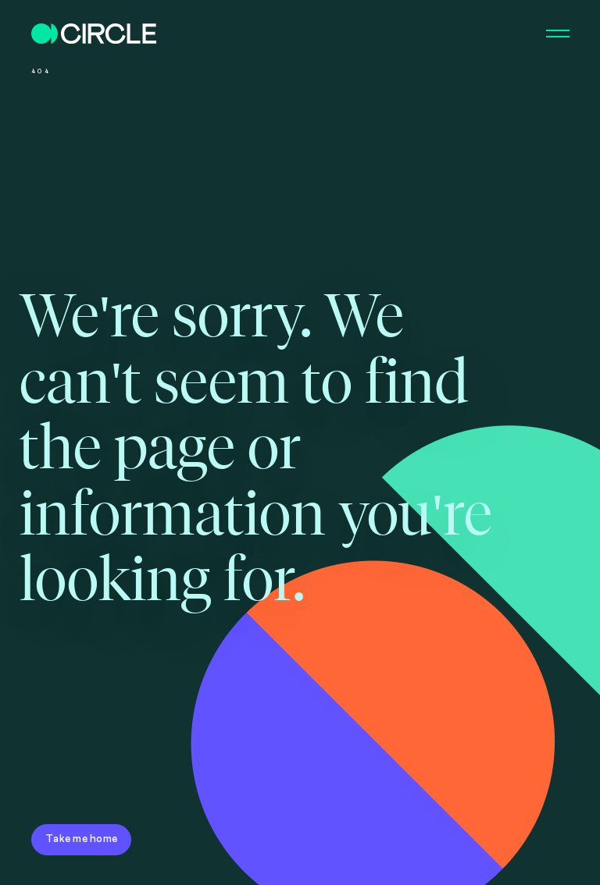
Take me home (81, 838)
